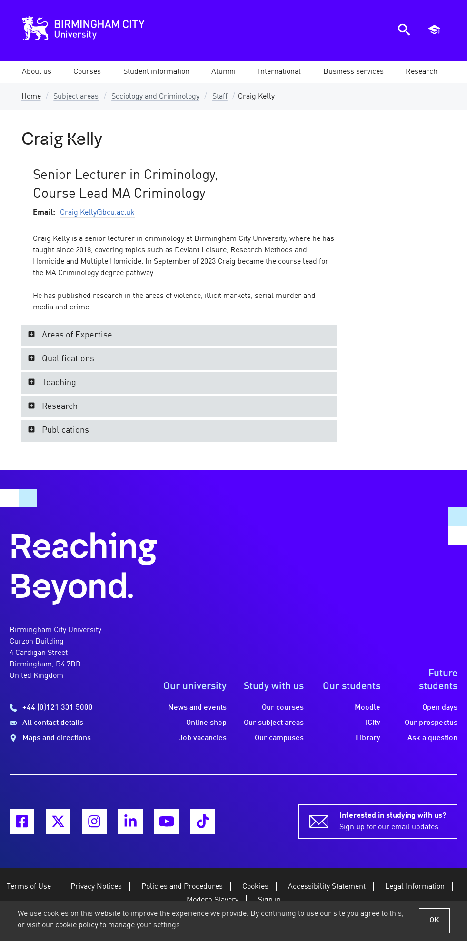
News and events (197, 708)
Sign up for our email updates (392, 820)
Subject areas (76, 96)
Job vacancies (203, 738)
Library (368, 738)
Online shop (206, 723)
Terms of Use (29, 887)
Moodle (367, 708)
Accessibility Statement (327, 887)
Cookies (255, 887)
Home (31, 96)
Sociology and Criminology (155, 96)
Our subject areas (274, 723)
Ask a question (432, 738)
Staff (220, 96)
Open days (439, 708)
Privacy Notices (96, 887)
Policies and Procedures (182, 887)
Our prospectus (431, 723)
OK (434, 920)
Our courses (283, 708)
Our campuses (279, 738)
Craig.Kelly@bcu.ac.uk (97, 213)
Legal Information (415, 887)
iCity (373, 723)
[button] (36, 71)
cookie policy (76, 925)
